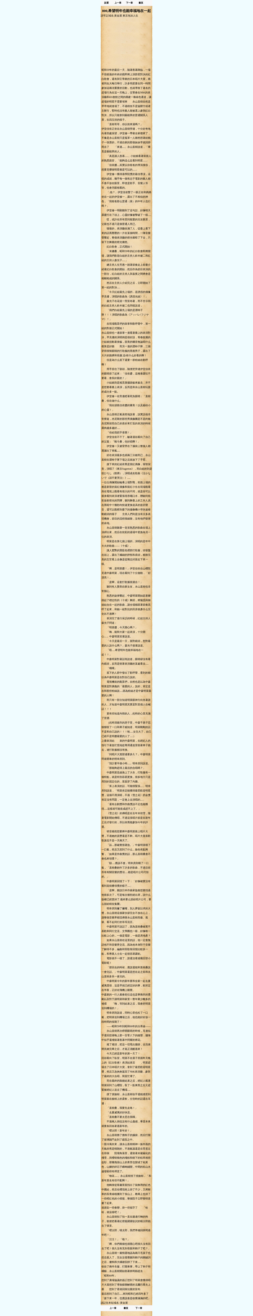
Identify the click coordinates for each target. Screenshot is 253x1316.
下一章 (129, 3)
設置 (106, 3)
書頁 (141, 3)
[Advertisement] (126, 42)
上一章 (118, 3)
